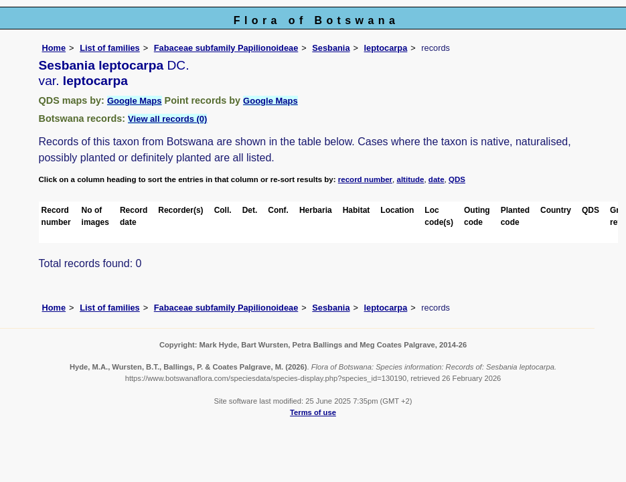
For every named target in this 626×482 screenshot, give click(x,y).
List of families (110, 48)
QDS (457, 179)
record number (365, 179)
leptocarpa (386, 48)
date (436, 179)
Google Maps (134, 101)
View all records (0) (167, 119)
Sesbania (330, 48)
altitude (410, 179)
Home (54, 48)
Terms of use (313, 412)
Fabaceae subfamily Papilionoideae (226, 48)
